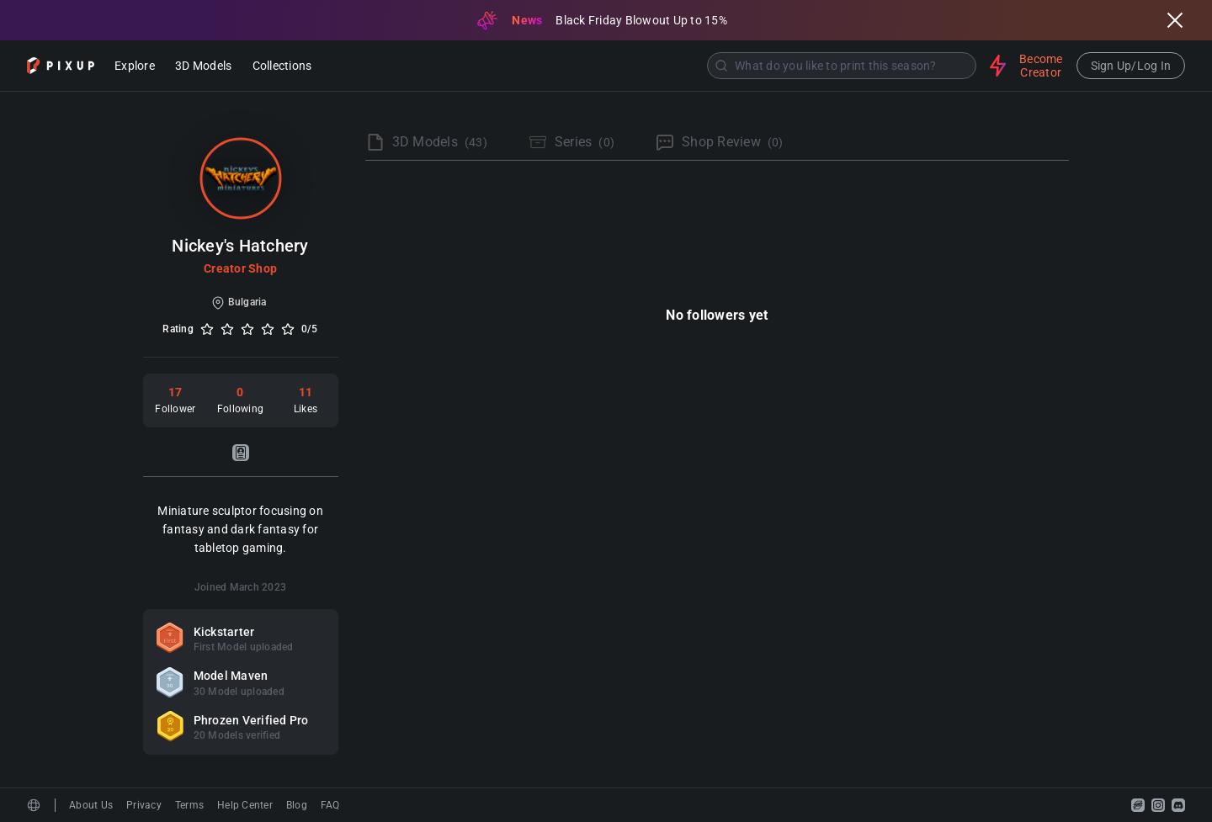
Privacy (144, 805)
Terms (189, 805)
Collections (282, 67)
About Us (91, 805)
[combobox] (652, 65)
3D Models (203, 67)
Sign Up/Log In (1131, 65)
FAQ (330, 805)
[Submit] (721, 65)
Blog (296, 805)
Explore (134, 67)
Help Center (245, 805)
